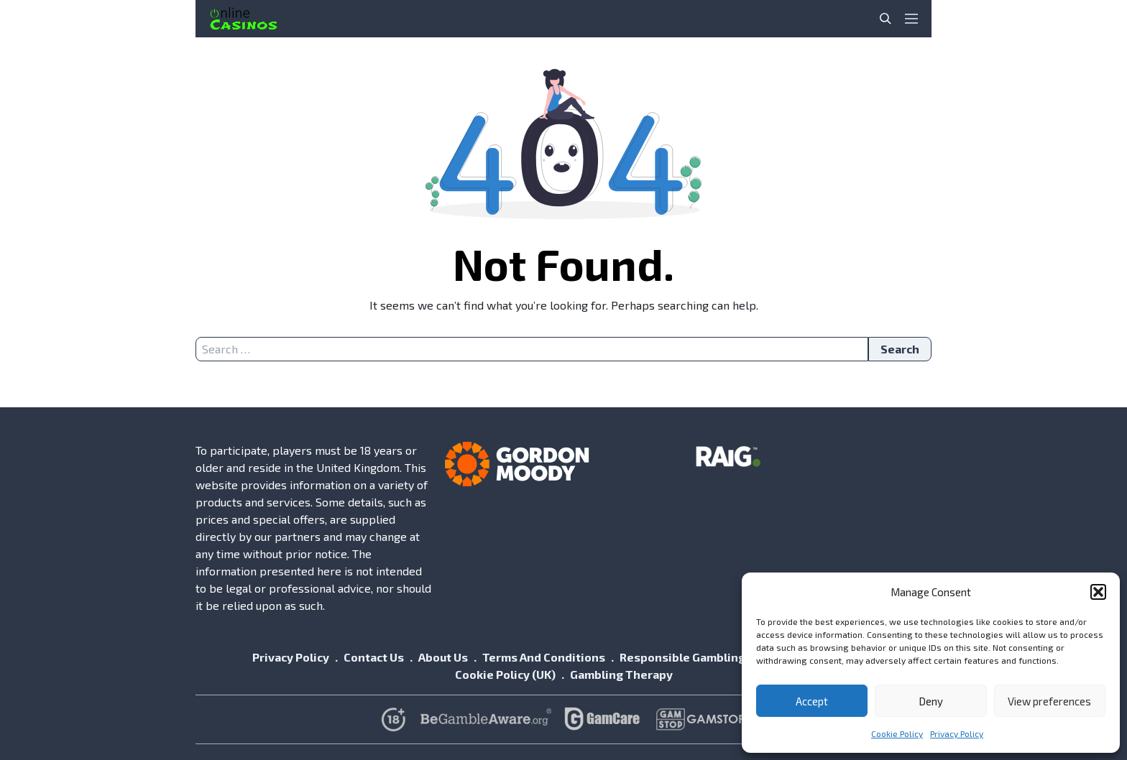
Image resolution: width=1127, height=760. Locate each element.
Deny (931, 701)
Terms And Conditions (543, 657)
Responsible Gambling (682, 657)
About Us (443, 657)
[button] (1098, 592)
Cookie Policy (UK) (505, 674)
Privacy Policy (956, 733)
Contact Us (374, 657)
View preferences (1049, 701)
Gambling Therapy (621, 674)
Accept (812, 701)
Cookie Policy (897, 733)
